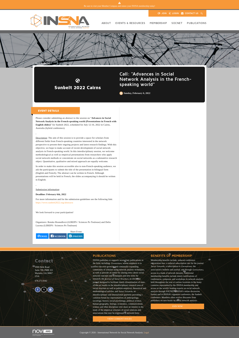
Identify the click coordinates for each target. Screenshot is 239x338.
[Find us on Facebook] (38, 289)
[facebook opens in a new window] (58, 236)
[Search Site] (202, 13)
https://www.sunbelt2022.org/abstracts (54, 202)
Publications (196, 23)
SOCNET (176, 23)
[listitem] (119, 6)
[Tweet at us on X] (44, 289)
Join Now (177, 306)
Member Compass (109, 6)
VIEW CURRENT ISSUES (119, 319)
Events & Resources (130, 23)
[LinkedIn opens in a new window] (75, 236)
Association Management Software (44, 333)
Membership (158, 23)
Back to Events (41, 63)
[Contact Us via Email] (50, 289)
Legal (146, 332)
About (106, 23)
